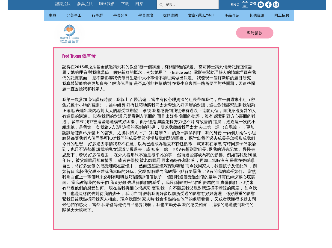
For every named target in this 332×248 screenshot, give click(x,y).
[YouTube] (261, 4)
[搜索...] (187, 4)
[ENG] (235, 4)
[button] (85, 4)
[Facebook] (268, 4)
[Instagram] (276, 4)
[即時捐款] (254, 32)
